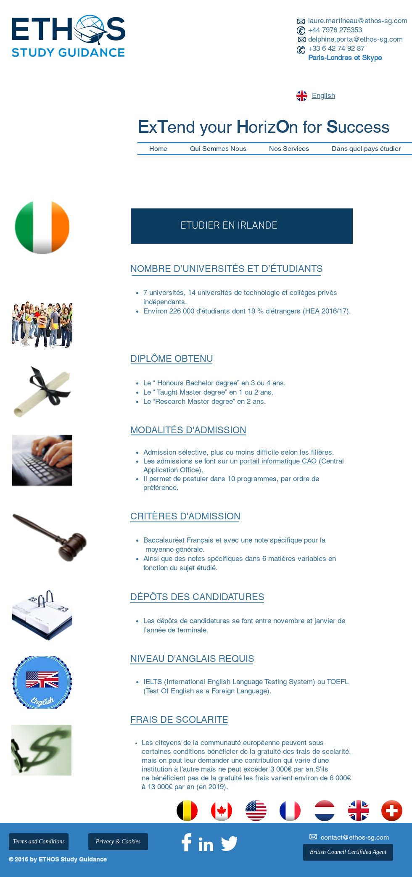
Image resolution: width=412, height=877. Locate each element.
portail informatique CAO (278, 461)
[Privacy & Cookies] (118, 841)
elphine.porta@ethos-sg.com (357, 39)
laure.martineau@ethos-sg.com (357, 20)
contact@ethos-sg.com (355, 837)
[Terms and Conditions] (39, 841)
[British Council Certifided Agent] (348, 852)
